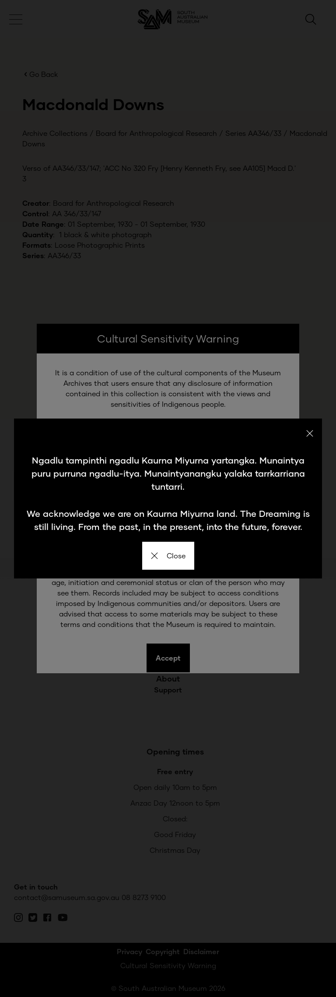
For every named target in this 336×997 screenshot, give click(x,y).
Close (168, 555)
